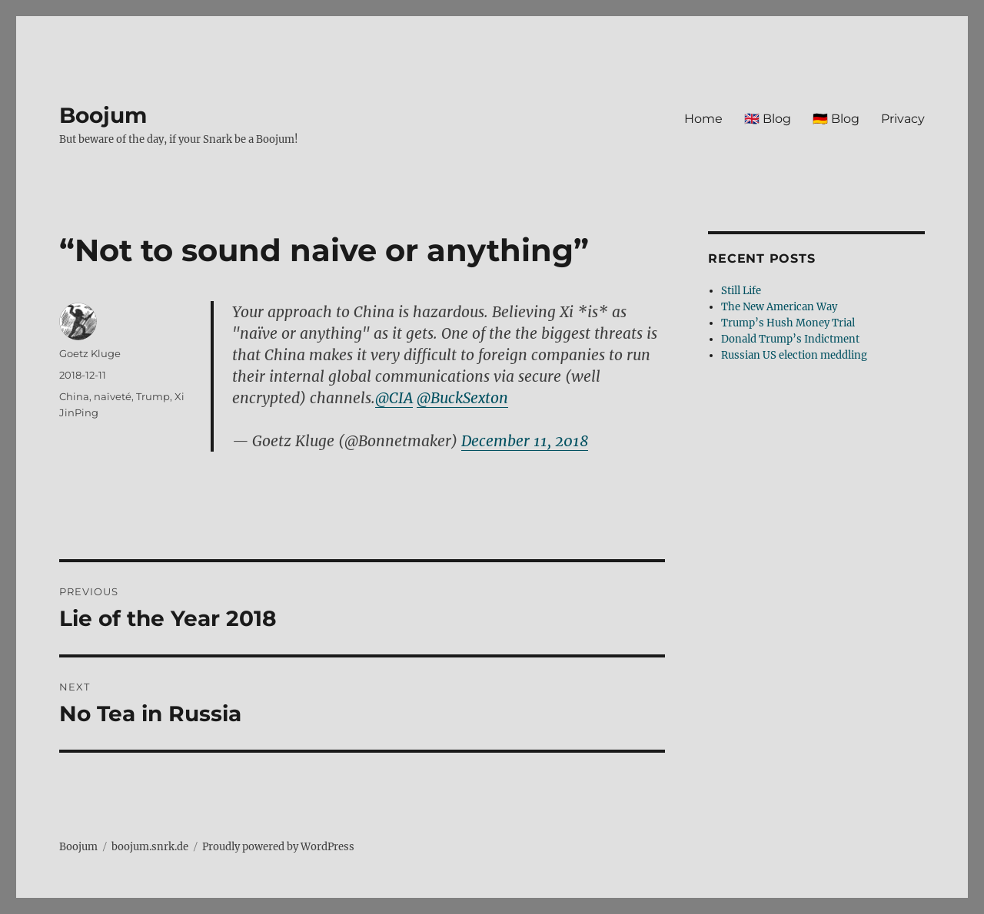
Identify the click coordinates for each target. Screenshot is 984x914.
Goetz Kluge (90, 353)
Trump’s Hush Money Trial (788, 323)
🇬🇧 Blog (767, 118)
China (74, 396)
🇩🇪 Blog (836, 118)
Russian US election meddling (794, 355)
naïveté (112, 396)
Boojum (103, 115)
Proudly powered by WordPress (278, 846)
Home (703, 118)
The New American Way (779, 306)
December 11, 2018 (524, 441)
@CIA (394, 398)
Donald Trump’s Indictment (790, 339)
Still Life (741, 290)
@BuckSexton (462, 398)
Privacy (903, 118)
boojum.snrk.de (149, 846)
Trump (153, 396)
